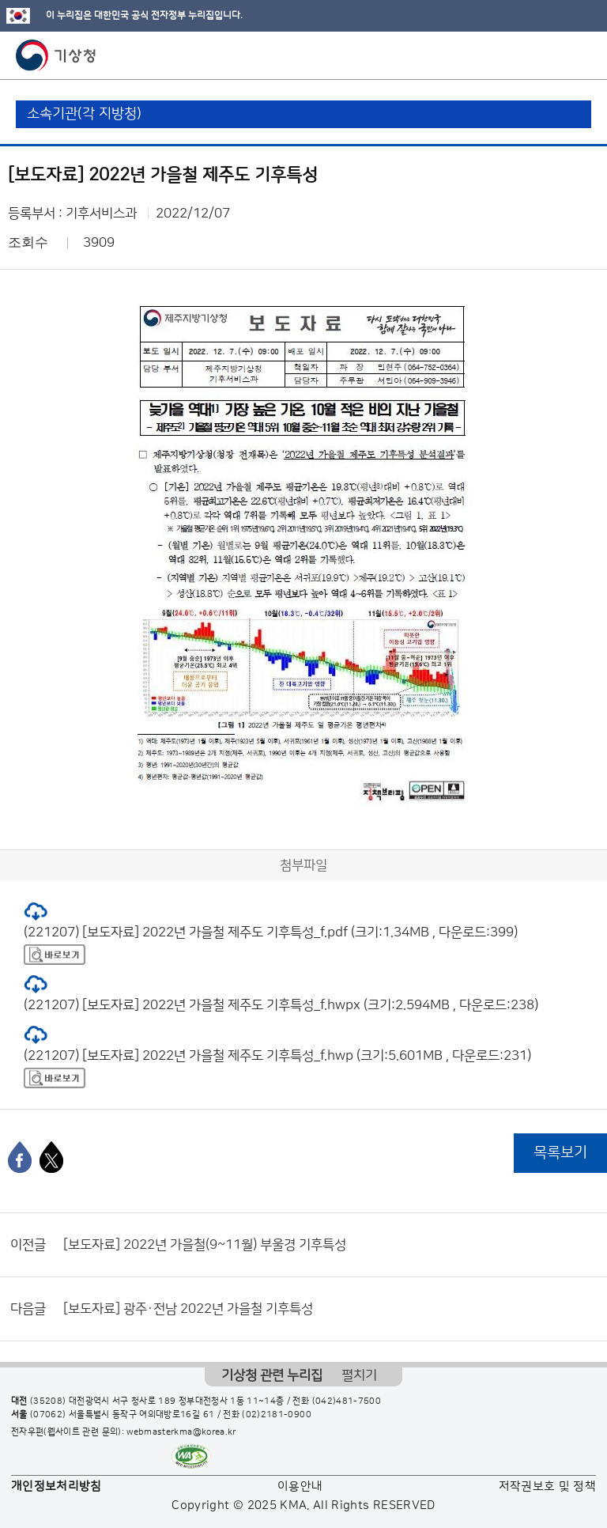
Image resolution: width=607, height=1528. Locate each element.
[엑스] (51, 1157)
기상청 (56, 55)
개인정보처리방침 (56, 1486)
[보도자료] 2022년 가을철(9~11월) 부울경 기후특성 (204, 1245)
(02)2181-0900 (276, 1415)
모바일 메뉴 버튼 (581, 55)
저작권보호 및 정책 (548, 1486)
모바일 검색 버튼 (556, 55)
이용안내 (299, 1486)
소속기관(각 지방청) (84, 114)
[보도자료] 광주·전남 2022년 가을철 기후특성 (188, 1309)
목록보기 (560, 1152)
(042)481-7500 (347, 1401)
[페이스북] (20, 1157)
